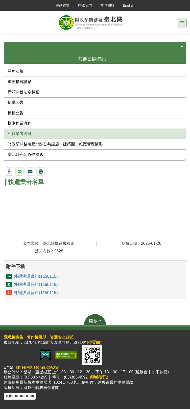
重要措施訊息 (19, 82)
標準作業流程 (19, 123)
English (128, 5)
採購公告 (16, 102)
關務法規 (16, 71)
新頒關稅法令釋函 (23, 92)
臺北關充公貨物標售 (25, 154)
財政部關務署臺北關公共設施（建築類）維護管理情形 (55, 144)
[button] (182, 22)
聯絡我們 (85, 5)
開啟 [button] (93, 321)
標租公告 (16, 113)
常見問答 (107, 5)
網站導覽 (63, 5)
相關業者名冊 (19, 134)
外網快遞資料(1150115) (36, 276)
